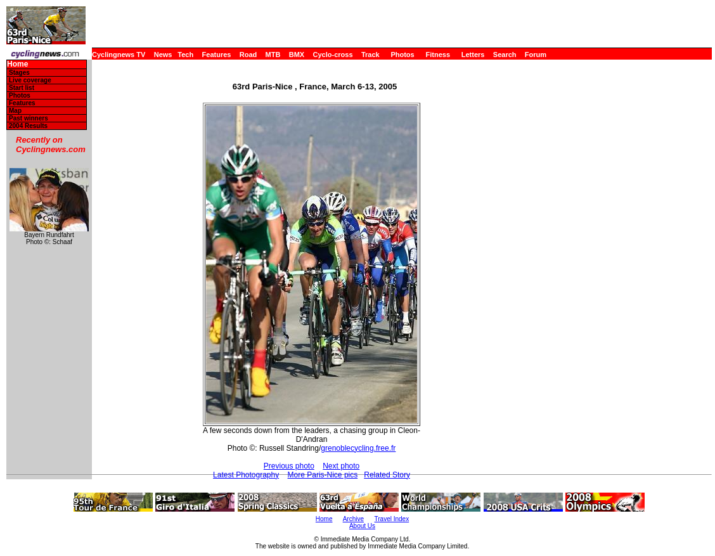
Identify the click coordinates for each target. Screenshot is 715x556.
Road (248, 54)
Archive (353, 518)
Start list (21, 87)
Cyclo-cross (333, 54)
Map (15, 110)
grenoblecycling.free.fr (358, 448)
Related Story (387, 474)
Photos (402, 54)
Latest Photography (246, 474)
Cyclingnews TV (118, 54)
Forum (535, 54)
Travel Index (392, 518)
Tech (185, 54)
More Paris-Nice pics (323, 474)
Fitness (437, 54)
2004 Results (28, 125)
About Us (362, 525)
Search (505, 54)
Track (370, 54)
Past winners (28, 118)
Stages (19, 72)
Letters (473, 54)
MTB (273, 54)
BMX (296, 54)
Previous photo (289, 466)
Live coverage (30, 80)
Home (17, 64)
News (163, 54)
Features (216, 54)
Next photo (341, 466)
